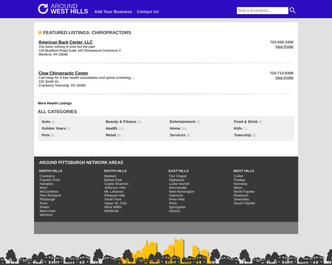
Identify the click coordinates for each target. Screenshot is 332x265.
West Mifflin (113, 207)
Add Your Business (113, 12)
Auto (46, 122)
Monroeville (178, 188)
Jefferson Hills (115, 188)
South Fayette (244, 203)
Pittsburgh (47, 199)
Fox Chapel (178, 176)
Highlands (176, 180)
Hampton (47, 184)
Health (111, 128)
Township (242, 135)
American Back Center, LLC (66, 42)
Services (177, 135)
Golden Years (54, 128)
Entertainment (182, 122)
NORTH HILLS (50, 171)
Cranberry (47, 176)
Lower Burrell (179, 184)
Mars (43, 188)
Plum (173, 203)
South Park (112, 199)
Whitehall (111, 211)
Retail (111, 135)
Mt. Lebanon (113, 191)
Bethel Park (113, 180)
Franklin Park (50, 180)
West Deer (48, 211)
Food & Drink (246, 122)
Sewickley (241, 199)
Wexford (46, 215)
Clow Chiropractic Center (63, 73)
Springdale (177, 207)
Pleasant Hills (114, 195)
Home (175, 128)
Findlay (239, 180)
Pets (46, 135)
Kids (238, 128)
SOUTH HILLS (115, 171)
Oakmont (176, 195)
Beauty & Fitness (121, 122)
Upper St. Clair (115, 203)
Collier (239, 176)
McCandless (49, 191)
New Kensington (181, 191)
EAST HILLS (178, 171)
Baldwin (110, 176)
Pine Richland (50, 195)
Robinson (241, 195)
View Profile (284, 47)
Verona (174, 211)
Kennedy (240, 184)
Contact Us (148, 12)
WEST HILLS (243, 171)
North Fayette (244, 191)
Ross (43, 203)
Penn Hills (176, 199)
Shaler (45, 207)
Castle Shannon (116, 184)
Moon (238, 188)
